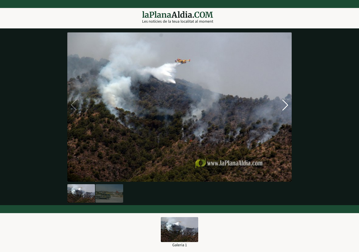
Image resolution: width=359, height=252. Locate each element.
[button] (285, 104)
